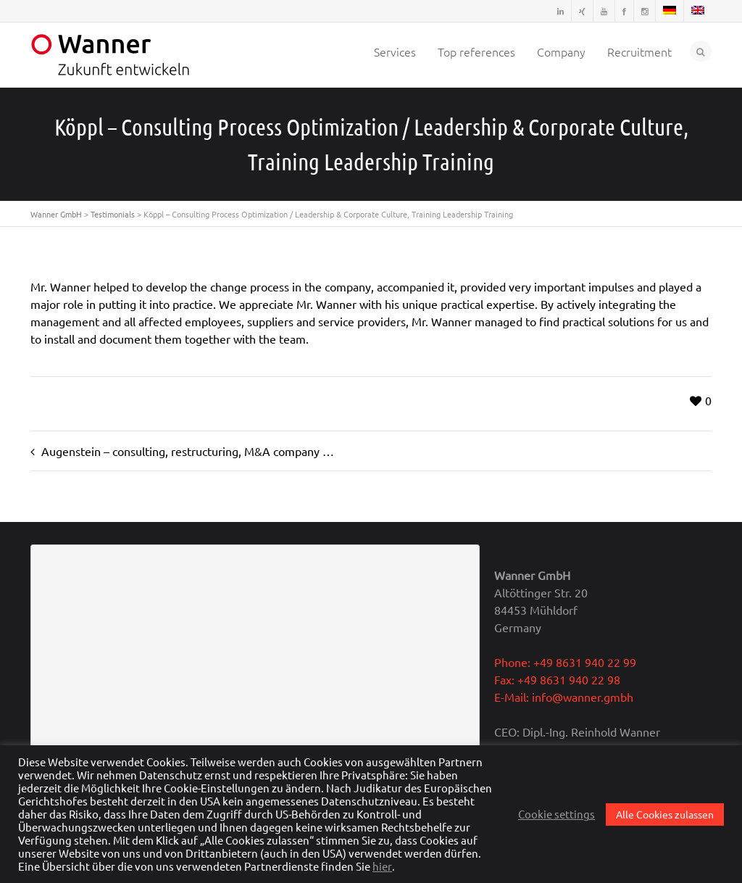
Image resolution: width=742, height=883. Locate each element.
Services (395, 51)
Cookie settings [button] (556, 814)
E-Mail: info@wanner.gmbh (563, 696)
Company (561, 51)
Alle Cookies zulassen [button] (665, 814)
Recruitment (639, 51)
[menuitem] (669, 10)
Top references (476, 51)
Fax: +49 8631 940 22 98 (557, 679)
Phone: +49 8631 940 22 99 (565, 662)
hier (382, 866)
